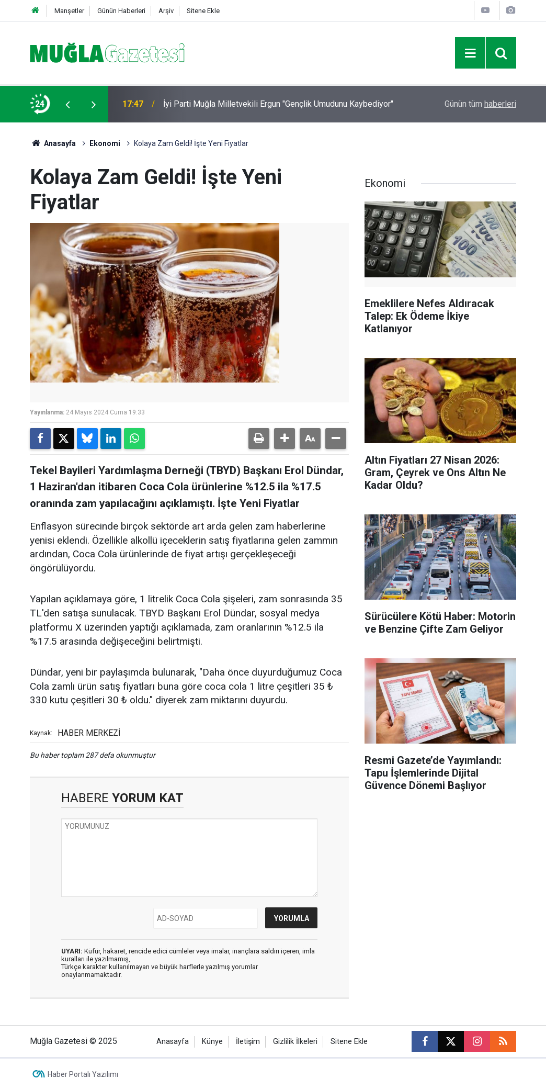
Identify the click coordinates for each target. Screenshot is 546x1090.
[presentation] (67, 104)
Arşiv (166, 11)
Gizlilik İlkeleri (295, 1041)
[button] (284, 438)
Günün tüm (480, 104)
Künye (212, 1041)
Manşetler (69, 11)
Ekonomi (104, 143)
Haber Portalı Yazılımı (83, 1074)
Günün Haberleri (121, 11)
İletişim (248, 1041)
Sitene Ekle (203, 11)
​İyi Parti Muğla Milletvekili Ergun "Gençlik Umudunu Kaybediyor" (278, 104)
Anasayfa (53, 143)
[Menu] (470, 53)
